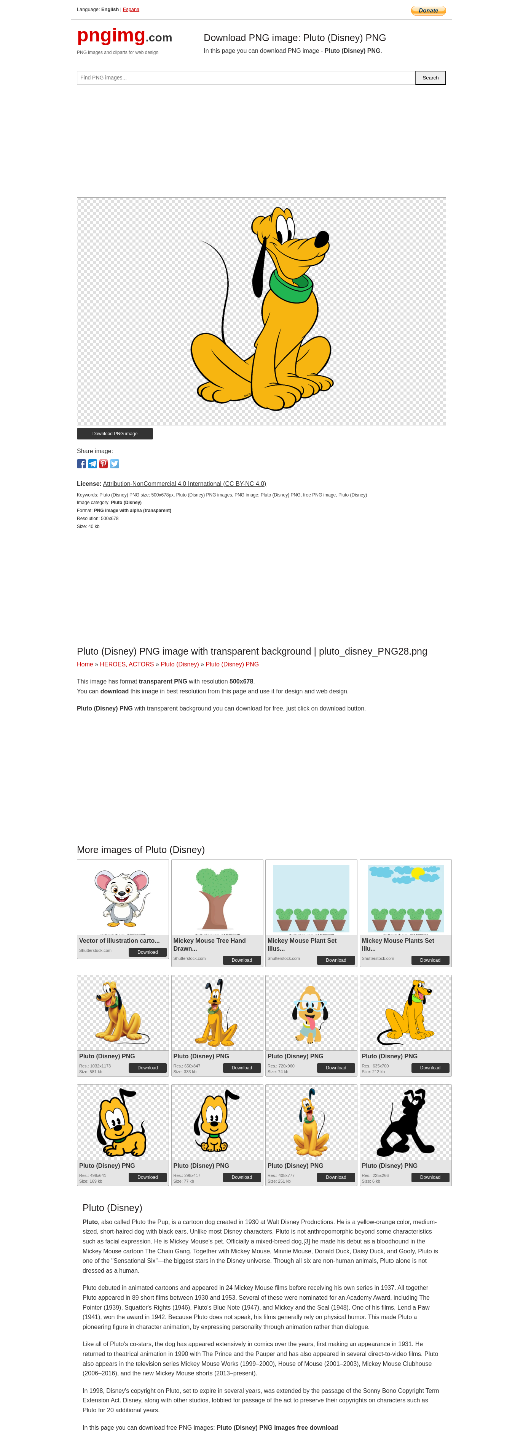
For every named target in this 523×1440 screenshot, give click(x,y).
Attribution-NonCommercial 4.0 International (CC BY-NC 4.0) (184, 484)
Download (147, 952)
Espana (131, 9)
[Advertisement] (261, 144)
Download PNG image (115, 433)
